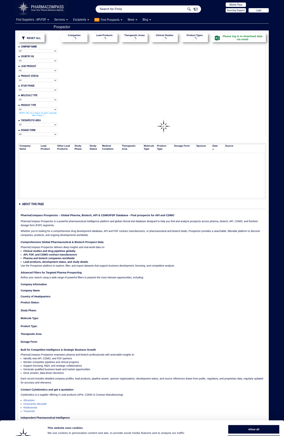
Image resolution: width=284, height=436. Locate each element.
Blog (145, 19)
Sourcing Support (236, 10)
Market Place (235, 4)
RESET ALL (31, 38)
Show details (190, 429)
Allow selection (254, 422)
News (131, 19)
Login (259, 10)
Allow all (253, 414)
